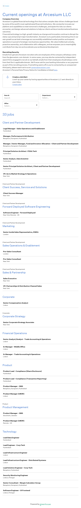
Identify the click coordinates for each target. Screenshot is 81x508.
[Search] (21, 98)
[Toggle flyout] (74, 97)
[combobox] (42, 98)
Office (6, 103)
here (55, 70)
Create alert (17, 85)
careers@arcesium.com (40, 67)
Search (6, 95)
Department (46, 95)
